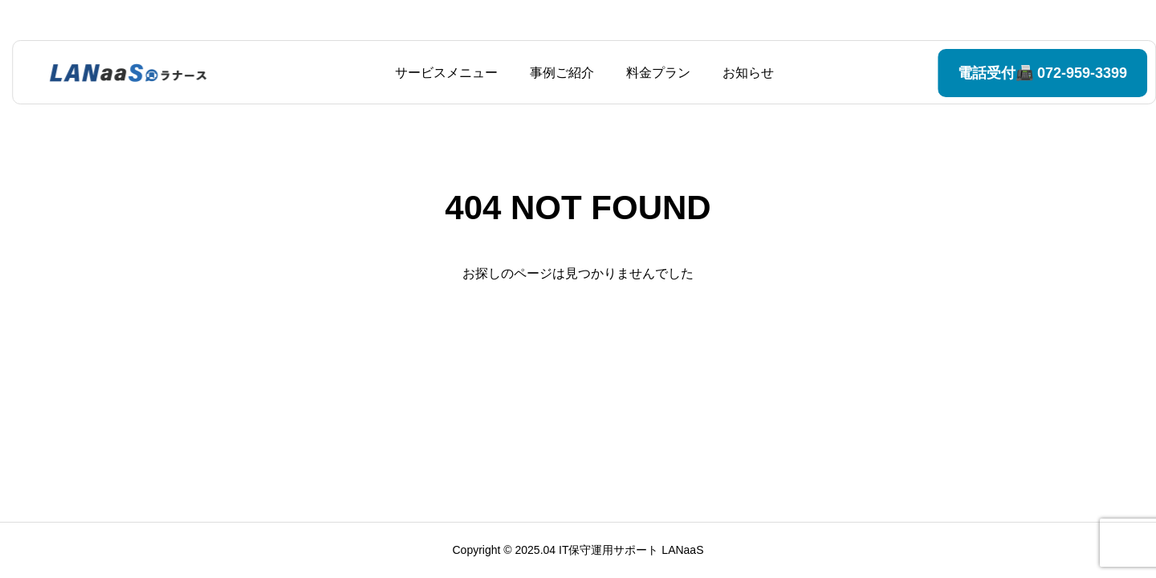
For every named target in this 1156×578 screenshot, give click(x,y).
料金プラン (652, 72)
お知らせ (741, 72)
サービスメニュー (440, 72)
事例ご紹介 (555, 72)
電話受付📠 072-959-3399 (1002, 73)
